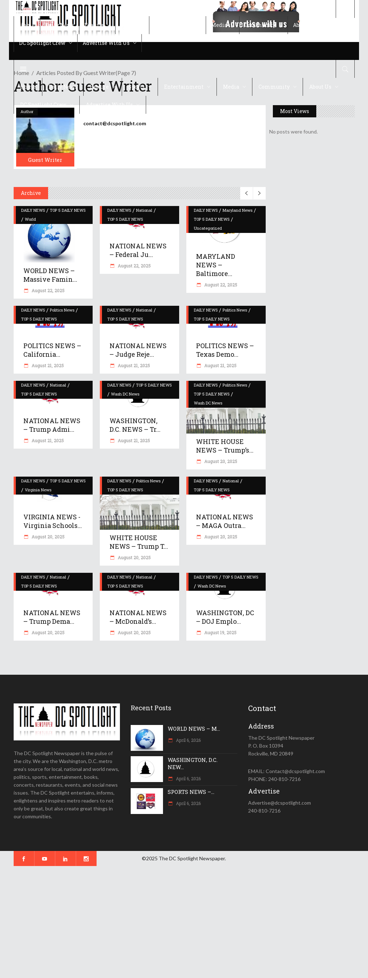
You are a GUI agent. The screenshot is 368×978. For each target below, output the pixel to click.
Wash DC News (125, 394)
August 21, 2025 (47, 365)
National (144, 210)
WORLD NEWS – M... (194, 728)
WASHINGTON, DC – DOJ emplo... (225, 617)
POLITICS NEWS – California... (52, 350)
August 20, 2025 (220, 461)
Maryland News (237, 210)
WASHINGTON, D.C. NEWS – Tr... (135, 425)
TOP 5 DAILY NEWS (67, 210)
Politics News (62, 310)
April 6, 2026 (188, 740)
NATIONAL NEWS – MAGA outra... (224, 521)
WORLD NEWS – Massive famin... (50, 275)
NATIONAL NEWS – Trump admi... (51, 425)
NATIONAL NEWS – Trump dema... (51, 617)
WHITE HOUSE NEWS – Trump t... (139, 542)
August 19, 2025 (220, 632)
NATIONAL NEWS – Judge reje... (138, 350)
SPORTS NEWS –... (191, 791)
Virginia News (38, 489)
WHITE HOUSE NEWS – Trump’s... (224, 445)
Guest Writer (45, 159)
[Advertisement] (184, 922)
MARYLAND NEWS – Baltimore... (215, 265)
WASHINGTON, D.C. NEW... (193, 763)
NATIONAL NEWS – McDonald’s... (138, 617)
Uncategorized (208, 228)
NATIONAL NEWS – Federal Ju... (138, 250)
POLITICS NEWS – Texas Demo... (225, 350)
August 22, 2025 (48, 290)
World (30, 219)
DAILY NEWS (33, 210)
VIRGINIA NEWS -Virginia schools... (52, 521)
